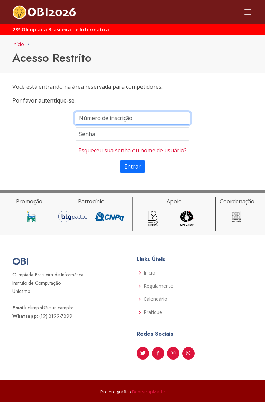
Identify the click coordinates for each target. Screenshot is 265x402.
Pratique (153, 312)
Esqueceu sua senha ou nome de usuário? (132, 150)
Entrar (132, 166)
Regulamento (159, 286)
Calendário (155, 299)
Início (18, 44)
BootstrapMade (148, 392)
